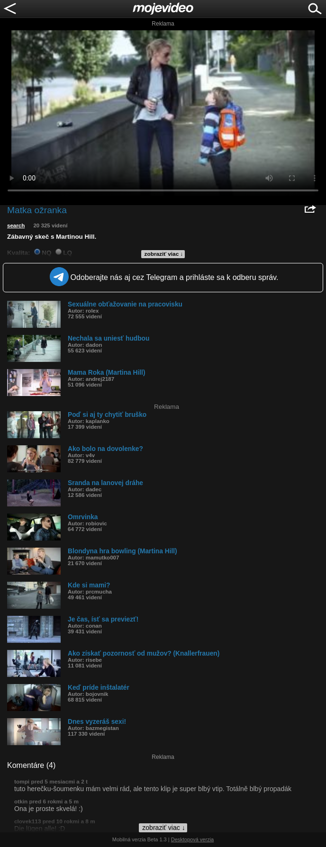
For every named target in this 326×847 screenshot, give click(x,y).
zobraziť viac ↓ (164, 254)
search (16, 225)
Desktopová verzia (192, 839)
